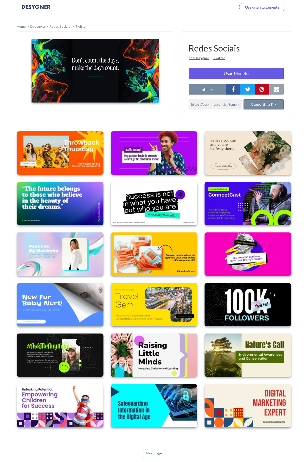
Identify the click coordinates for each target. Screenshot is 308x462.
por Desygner (199, 58)
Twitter (81, 26)
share (207, 89)
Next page (154, 453)
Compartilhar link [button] (263, 104)
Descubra (37, 26)
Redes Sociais (60, 26)
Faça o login (221, 7)
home (21, 26)
